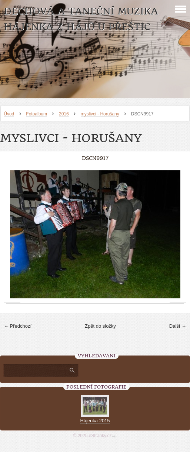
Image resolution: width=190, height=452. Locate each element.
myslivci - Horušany (100, 114)
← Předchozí (17, 326)
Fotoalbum (36, 114)
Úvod (9, 114)
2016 (64, 114)
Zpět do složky (100, 326)
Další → (177, 326)
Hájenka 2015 (95, 420)
